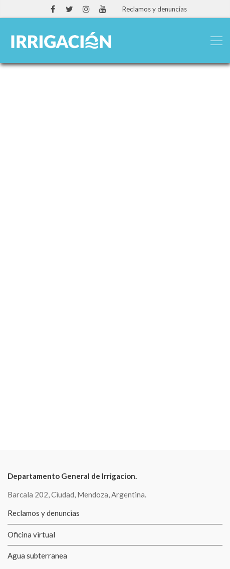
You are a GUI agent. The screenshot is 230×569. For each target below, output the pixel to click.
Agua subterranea (37, 555)
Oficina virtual (31, 534)
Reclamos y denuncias (154, 9)
